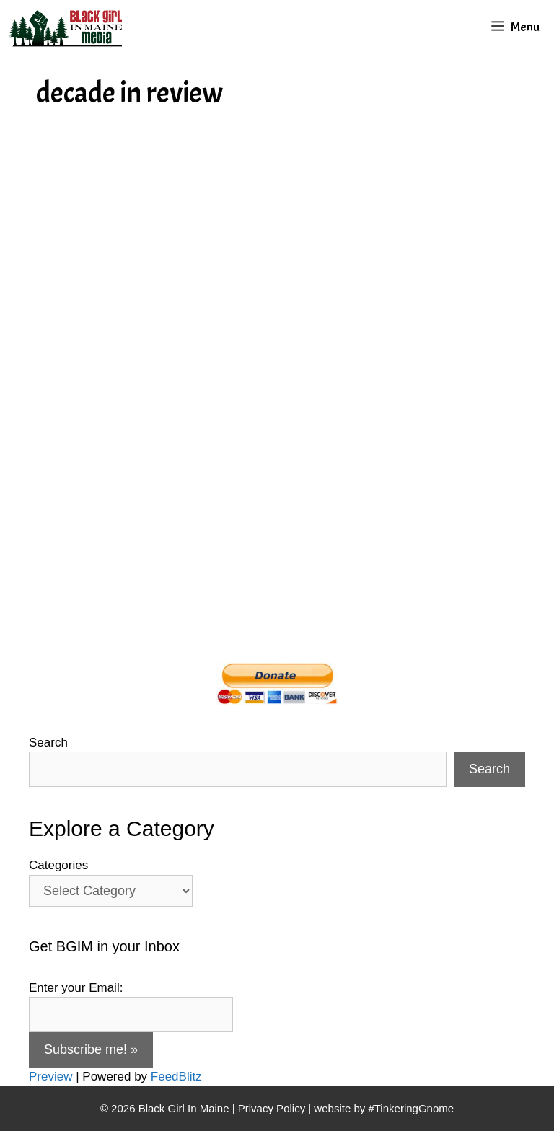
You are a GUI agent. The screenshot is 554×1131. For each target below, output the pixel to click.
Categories (58, 865)
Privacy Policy (271, 1108)
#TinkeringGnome (411, 1108)
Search (48, 742)
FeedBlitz (176, 1076)
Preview (50, 1076)
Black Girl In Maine (185, 1108)
